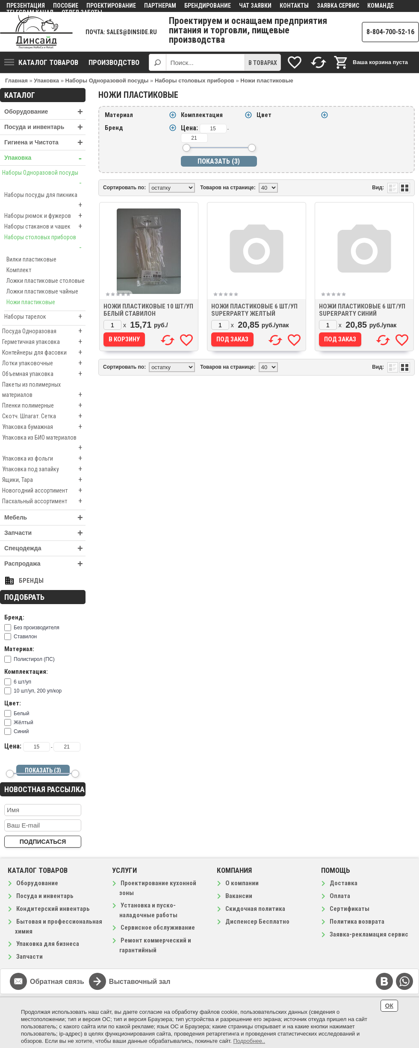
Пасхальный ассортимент (44, 501)
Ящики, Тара (44, 480)
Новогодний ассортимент (44, 490)
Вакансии (238, 896)
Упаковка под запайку (44, 469)
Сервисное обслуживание (158, 927)
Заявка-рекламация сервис (369, 934)
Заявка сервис (338, 5)
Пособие (65, 5)
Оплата (340, 896)
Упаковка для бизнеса (47, 944)
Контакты (294, 5)
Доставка (343, 883)
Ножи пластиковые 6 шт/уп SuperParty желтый (254, 309)
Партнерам (160, 5)
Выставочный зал (140, 981)
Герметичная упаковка (44, 342)
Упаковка (45, 158)
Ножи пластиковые (30, 302)
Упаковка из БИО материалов (44, 443)
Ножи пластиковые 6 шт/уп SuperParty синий (362, 309)
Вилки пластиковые (31, 259)
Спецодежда (45, 548)
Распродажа (45, 563)
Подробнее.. (249, 1041)
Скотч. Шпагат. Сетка (44, 416)
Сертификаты (349, 909)
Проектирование (111, 5)
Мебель (45, 517)
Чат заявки (255, 5)
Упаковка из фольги (44, 458)
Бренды (31, 580)
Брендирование (207, 5)
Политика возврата (357, 921)
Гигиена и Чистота (45, 142)
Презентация (25, 5)
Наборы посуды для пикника (45, 200)
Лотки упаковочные (44, 363)
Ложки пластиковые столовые (45, 280)
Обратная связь (57, 981)
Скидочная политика (255, 909)
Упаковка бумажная (44, 427)
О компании (242, 883)
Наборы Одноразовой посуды (44, 178)
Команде (380, 5)
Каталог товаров (41, 62)
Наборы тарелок (45, 316)
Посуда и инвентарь (45, 127)
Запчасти (45, 533)
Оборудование (45, 111)
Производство (114, 62)
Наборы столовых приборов (45, 243)
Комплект (18, 270)
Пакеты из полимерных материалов (44, 390)
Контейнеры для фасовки (44, 352)
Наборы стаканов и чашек (45, 226)
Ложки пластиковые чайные (42, 291)
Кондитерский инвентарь (53, 909)
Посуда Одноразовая (44, 331)
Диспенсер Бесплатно (257, 921)
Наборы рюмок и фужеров (45, 216)
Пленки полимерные (44, 405)
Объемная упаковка (44, 374)
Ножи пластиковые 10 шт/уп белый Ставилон (148, 309)
